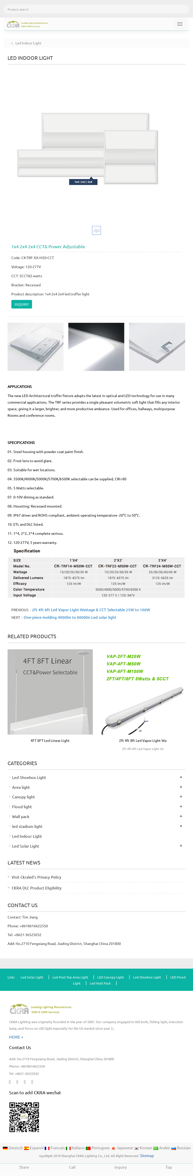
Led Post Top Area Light (70, 977)
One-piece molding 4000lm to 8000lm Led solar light (70, 617)
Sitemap (147, 1155)
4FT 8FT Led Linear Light (50, 740)
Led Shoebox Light (29, 777)
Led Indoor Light (27, 835)
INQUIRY (22, 304)
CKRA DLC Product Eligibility (37, 887)
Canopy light (23, 796)
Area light (21, 787)
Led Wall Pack (100, 983)
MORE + (16, 1036)
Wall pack (20, 816)
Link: (11, 977)
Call (72, 1166)
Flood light (22, 806)
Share (24, 1166)
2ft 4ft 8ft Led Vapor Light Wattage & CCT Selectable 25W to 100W (91, 609)
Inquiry (121, 1166)
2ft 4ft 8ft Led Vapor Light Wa (143, 740)
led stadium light (27, 826)
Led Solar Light (25, 845)
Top (169, 1166)
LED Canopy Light (110, 977)
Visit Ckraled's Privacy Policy (36, 877)
